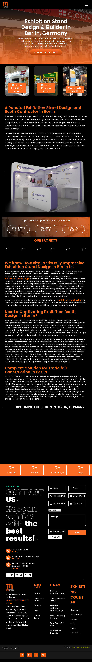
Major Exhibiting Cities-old (57, 618)
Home (37, 593)
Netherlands (76, 615)
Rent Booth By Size (56, 626)
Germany (74, 610)
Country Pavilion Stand (57, 600)
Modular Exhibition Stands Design (56, 609)
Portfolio (38, 606)
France (73, 619)
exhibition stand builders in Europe (17, 602)
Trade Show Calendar (55, 634)
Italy (72, 624)
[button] (18, 229)
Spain (73, 629)
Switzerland (75, 634)
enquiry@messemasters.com (25, 556)
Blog (36, 612)
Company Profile (38, 600)
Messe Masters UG (80, 650)
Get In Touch (37, 618)
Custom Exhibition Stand (57, 592)
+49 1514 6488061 (20, 550)
